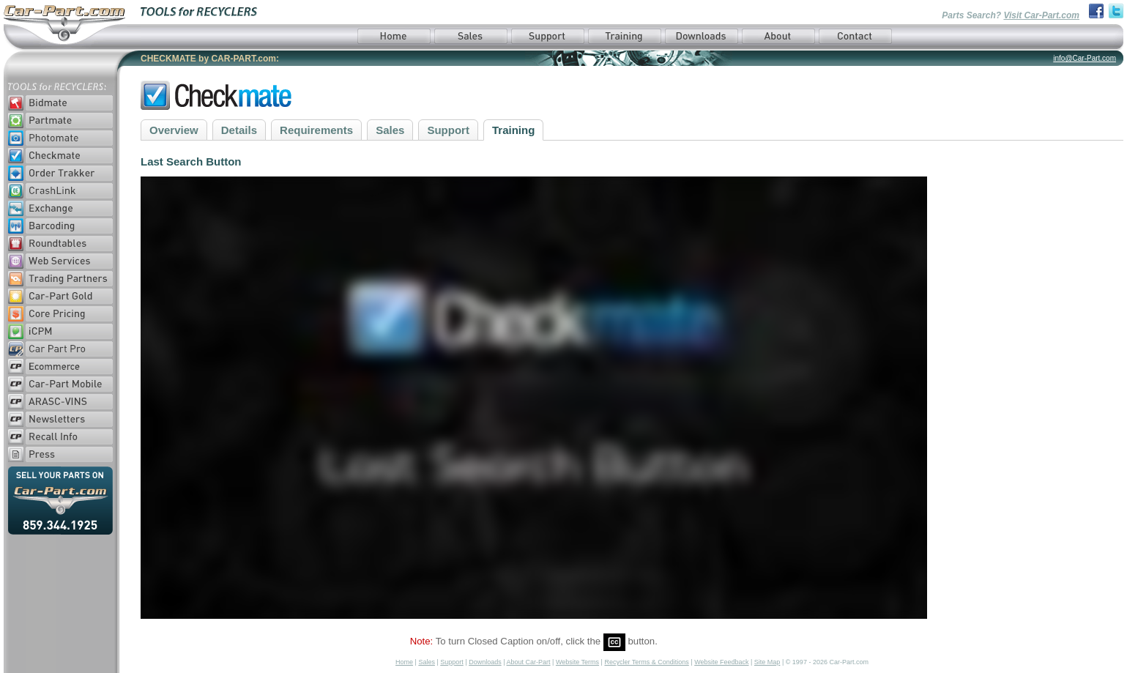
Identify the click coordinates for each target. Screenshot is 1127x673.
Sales (390, 130)
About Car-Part (529, 662)
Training (513, 130)
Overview (173, 130)
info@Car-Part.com (1084, 58)
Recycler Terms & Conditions (646, 662)
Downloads (485, 662)
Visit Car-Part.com (1041, 15)
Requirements (316, 130)
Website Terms (577, 662)
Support (448, 130)
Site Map (767, 662)
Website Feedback (721, 662)
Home (404, 662)
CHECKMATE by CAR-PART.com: (210, 58)
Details (239, 130)
